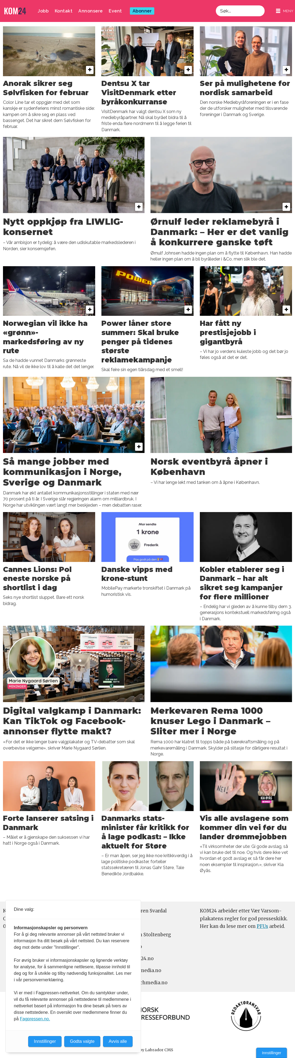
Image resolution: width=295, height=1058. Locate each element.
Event (115, 11)
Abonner (142, 11)
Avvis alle (118, 1041)
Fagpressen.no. (35, 1019)
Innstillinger (271, 1053)
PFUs (262, 926)
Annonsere (90, 11)
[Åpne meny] (284, 11)
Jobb (43, 11)
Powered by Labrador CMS (147, 1049)
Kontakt (64, 11)
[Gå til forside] (15, 11)
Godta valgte (82, 1041)
